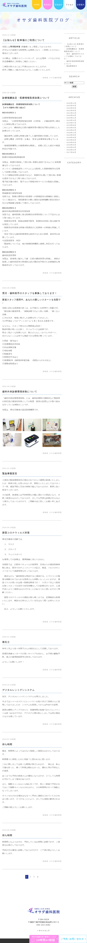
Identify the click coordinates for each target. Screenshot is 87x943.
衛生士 (6, 642)
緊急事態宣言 (9, 473)
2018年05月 (71, 142)
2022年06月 (71, 110)
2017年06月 (71, 152)
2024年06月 (71, 108)
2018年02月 (71, 150)
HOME (37, 5)
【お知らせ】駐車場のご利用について (23, 40)
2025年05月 (71, 105)
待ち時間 (7, 744)
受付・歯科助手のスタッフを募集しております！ (29, 293)
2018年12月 (71, 133)
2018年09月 (71, 135)
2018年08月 (71, 137)
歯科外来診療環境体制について (19, 391)
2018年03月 (71, 147)
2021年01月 (71, 113)
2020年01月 (71, 118)
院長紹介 (58, 5)
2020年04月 (71, 115)
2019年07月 (71, 123)
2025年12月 (71, 103)
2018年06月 (71, 140)
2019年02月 (71, 130)
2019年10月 (71, 120)
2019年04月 (71, 128)
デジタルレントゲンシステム (18, 690)
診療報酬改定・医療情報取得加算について (26, 98)
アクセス (69, 5)
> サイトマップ (43, 930)
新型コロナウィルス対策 (16, 532)
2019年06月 (71, 125)
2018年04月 (71, 145)
